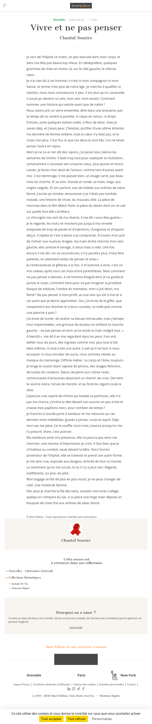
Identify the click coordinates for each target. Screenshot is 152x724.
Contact (131, 698)
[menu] (5, 5)
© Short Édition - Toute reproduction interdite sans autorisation (62, 517)
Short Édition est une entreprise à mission (76, 661)
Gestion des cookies (85, 698)
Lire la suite (76, 641)
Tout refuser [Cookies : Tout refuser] (77, 719)
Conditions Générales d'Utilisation (51, 698)
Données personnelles (111, 698)
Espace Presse (21, 698)
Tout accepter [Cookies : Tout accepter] (51, 719)
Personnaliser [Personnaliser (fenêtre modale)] (102, 719)
